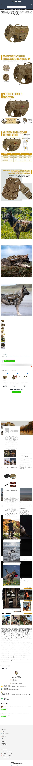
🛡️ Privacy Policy (3, 734)
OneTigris (5, 354)
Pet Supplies (9, 9)
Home (1, 9)
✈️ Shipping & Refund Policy (5, 733)
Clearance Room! (5, 668)
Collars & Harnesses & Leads (18, 9)
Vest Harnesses (25, 9)
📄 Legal (2, 738)
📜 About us (2, 731)
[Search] (16, 7)
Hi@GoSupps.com (5, 746)
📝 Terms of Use (3, 736)
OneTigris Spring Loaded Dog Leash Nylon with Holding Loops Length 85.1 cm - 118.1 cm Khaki (24, 383)
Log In (16, 4)
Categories (5, 9)
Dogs (12, 9)
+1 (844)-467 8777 (6, 699)
